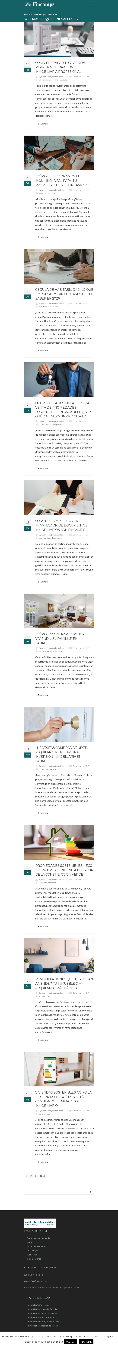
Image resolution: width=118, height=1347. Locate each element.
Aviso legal (32, 1250)
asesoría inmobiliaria (48, 193)
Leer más (58, 1341)
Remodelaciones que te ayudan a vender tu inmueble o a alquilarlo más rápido (64, 983)
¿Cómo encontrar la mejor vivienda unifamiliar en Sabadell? (60, 638)
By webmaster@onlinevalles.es (52, 76)
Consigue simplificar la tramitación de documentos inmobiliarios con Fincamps (61, 525)
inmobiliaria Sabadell (47, 882)
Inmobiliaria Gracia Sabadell (40, 1317)
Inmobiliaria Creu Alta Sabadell (42, 1313)
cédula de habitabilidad (48, 306)
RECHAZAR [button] (86, 1342)
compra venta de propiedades (51, 424)
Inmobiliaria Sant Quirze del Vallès (44, 1321)
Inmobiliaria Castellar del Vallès (42, 1325)
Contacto (32, 1254)
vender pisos (44, 1114)
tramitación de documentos (51, 538)
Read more (43, 123)
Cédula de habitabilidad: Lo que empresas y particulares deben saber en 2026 (64, 294)
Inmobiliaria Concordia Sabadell (42, 1309)
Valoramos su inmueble (38, 1238)
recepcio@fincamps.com (36, 1281)
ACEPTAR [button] (70, 1342)
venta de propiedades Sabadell (51, 651)
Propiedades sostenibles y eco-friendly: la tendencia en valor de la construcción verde (64, 870)
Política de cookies (36, 1246)
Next (42, 1176)
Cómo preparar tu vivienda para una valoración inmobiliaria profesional (60, 67)
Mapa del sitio (34, 1258)
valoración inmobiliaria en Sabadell (53, 80)
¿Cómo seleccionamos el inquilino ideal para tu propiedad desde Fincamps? (61, 180)
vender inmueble (46, 996)
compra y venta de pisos (49, 769)
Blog (29, 1242)
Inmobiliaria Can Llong (38, 1305)
